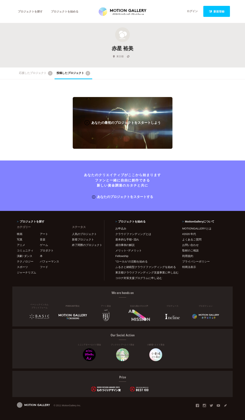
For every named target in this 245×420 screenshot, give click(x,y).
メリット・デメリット (128, 250)
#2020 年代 (189, 234)
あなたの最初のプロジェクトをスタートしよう (122, 122)
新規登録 (217, 11)
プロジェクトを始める (64, 11)
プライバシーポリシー (196, 261)
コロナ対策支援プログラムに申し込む (138, 278)
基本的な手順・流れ (127, 239)
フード (44, 267)
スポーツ (22, 267)
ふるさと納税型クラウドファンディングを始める (144, 267)
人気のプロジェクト (84, 234)
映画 (19, 234)
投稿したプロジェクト (73, 73)
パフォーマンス (49, 261)
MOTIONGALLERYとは (196, 228)
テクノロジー (25, 261)
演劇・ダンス (24, 256)
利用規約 (187, 256)
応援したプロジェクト (36, 73)
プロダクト (47, 250)
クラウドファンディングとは (133, 234)
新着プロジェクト (83, 239)
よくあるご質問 (191, 239)
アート (44, 234)
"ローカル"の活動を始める (131, 261)
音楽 (42, 239)
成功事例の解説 (125, 245)
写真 (19, 239)
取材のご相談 (190, 250)
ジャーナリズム (26, 272)
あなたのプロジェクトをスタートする (122, 196)
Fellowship (121, 256)
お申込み (120, 228)
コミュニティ (25, 250)
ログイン (192, 11)
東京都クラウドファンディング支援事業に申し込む (144, 272)
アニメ (21, 245)
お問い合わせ (190, 245)
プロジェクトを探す (30, 11)
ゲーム (44, 245)
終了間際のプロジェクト (86, 245)
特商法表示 (189, 267)
